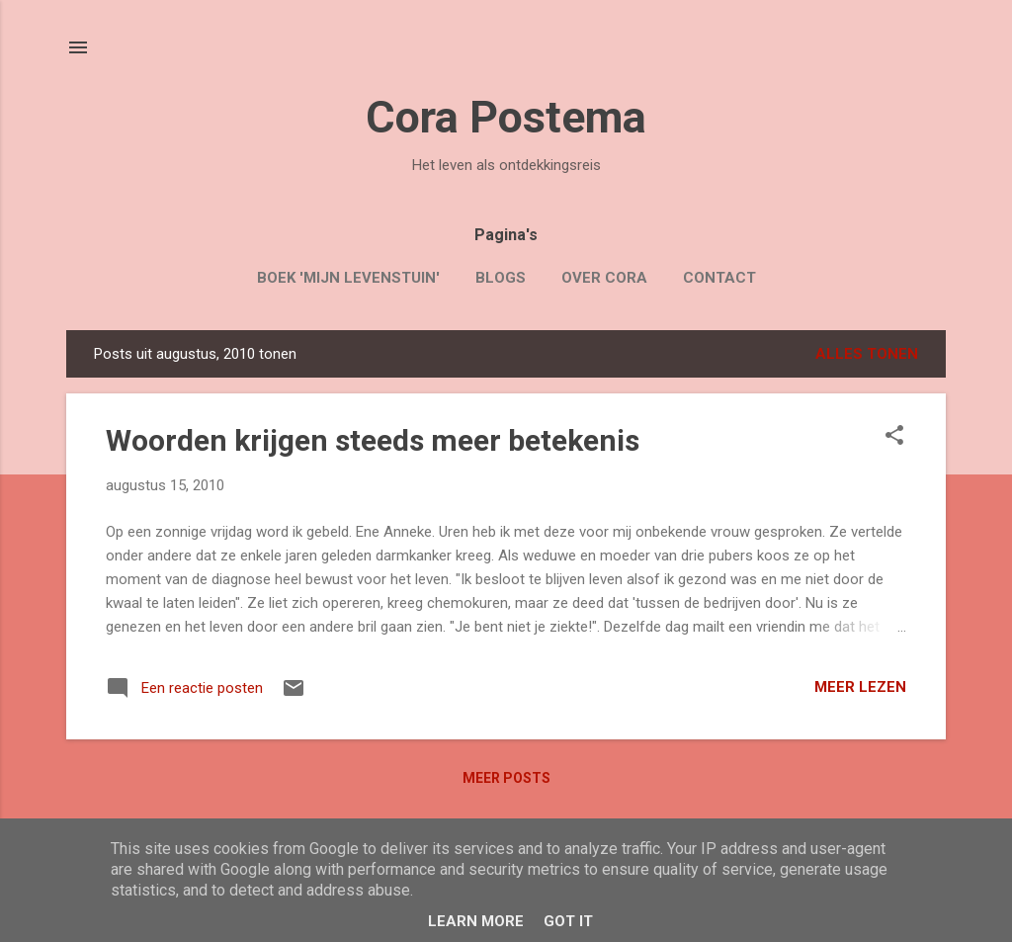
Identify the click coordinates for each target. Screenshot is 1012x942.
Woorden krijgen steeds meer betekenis (372, 440)
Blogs (500, 278)
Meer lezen (860, 687)
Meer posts (506, 778)
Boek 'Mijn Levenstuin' (348, 278)
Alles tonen (866, 354)
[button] (894, 437)
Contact (719, 278)
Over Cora (604, 278)
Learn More (476, 921)
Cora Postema (506, 117)
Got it (568, 921)
